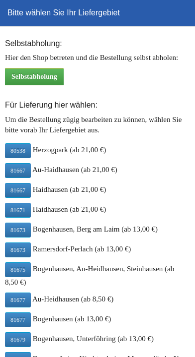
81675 (17, 269)
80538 (17, 150)
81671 (17, 210)
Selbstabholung (34, 76)
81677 (17, 300)
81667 (17, 170)
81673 (17, 230)
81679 (17, 339)
